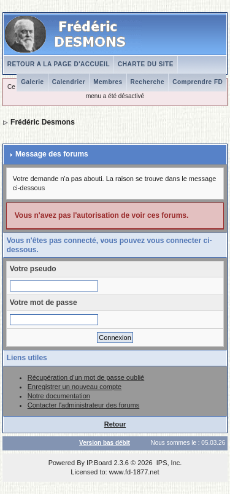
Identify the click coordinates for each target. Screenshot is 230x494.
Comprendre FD (197, 82)
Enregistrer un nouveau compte (74, 386)
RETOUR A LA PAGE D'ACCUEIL (58, 64)
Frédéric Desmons (42, 122)
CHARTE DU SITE (146, 64)
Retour (115, 424)
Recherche (148, 82)
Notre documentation (59, 395)
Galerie (32, 82)
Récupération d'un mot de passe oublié (86, 377)
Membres (107, 82)
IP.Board (99, 462)
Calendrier (68, 82)
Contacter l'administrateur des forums (83, 405)
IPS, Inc (168, 462)
